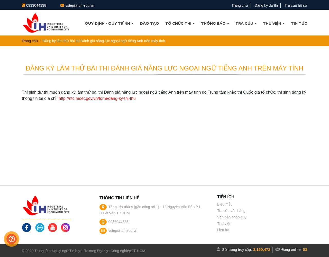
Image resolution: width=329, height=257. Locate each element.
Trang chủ (240, 5)
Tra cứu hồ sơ (296, 5)
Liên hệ (223, 230)
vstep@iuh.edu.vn (79, 5)
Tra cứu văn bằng (231, 211)
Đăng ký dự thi (266, 5)
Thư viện (224, 223)
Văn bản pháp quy (231, 217)
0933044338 (36, 5)
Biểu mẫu (225, 204)
